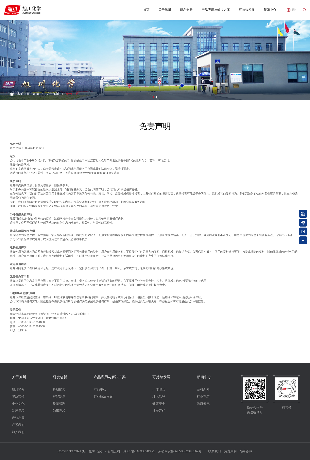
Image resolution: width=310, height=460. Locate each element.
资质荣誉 (18, 396)
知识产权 (59, 410)
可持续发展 (247, 9)
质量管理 (59, 403)
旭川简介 (18, 389)
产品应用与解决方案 (215, 9)
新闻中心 (270, 9)
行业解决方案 (103, 396)
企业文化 (18, 403)
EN (294, 9)
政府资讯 (203, 403)
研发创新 (186, 9)
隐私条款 (246, 451)
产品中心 (100, 389)
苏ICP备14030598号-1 (139, 451)
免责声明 (230, 451)
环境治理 (158, 396)
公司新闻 (203, 389)
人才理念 (158, 389)
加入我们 (18, 432)
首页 (146, 9)
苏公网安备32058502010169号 (180, 451)
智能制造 (59, 396)
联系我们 (18, 425)
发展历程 (18, 410)
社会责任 (158, 410)
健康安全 (158, 403)
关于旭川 (164, 9)
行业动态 (203, 396)
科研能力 (59, 389)
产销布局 (18, 418)
